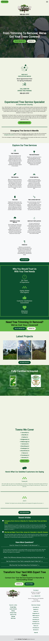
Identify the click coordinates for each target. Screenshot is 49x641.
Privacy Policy (13, 612)
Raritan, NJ (24, 437)
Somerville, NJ (24, 432)
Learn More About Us (24, 122)
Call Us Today (29, 583)
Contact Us (31, 41)
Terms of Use (13, 614)
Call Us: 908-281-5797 (20, 41)
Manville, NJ (24, 434)
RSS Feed (13, 618)
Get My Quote (4, 1)
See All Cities (24, 460)
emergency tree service (9, 134)
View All (36, 632)
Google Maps (13, 607)
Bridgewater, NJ (24, 439)
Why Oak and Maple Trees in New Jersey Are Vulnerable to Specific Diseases (26, 532)
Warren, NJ (24, 453)
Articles (13, 610)
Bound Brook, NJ (24, 450)
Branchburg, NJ (24, 446)
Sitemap (13, 616)
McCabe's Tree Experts (22, 639)
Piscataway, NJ (24, 455)
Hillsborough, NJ (24, 441)
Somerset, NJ (24, 444)
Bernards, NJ (24, 457)
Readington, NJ (24, 448)
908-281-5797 (24, 14)
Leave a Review (13, 609)
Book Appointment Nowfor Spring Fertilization (24, 80)
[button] (44, 350)
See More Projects (24, 362)
